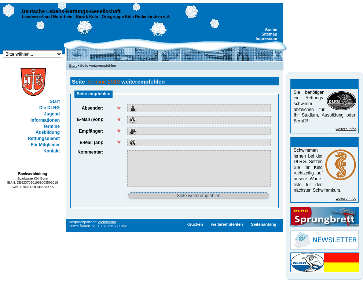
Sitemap (269, 34)
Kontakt (51, 151)
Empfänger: (91, 131)
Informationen (45, 120)
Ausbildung (48, 132)
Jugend (52, 114)
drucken (195, 224)
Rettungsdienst (44, 138)
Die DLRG (49, 107)
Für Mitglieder (45, 144)
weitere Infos (346, 129)
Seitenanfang (263, 224)
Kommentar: (90, 152)
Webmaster (107, 222)
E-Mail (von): (90, 119)
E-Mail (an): (91, 142)
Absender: (92, 108)
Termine (51, 126)
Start (55, 101)
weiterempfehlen (227, 224)
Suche (271, 29)
